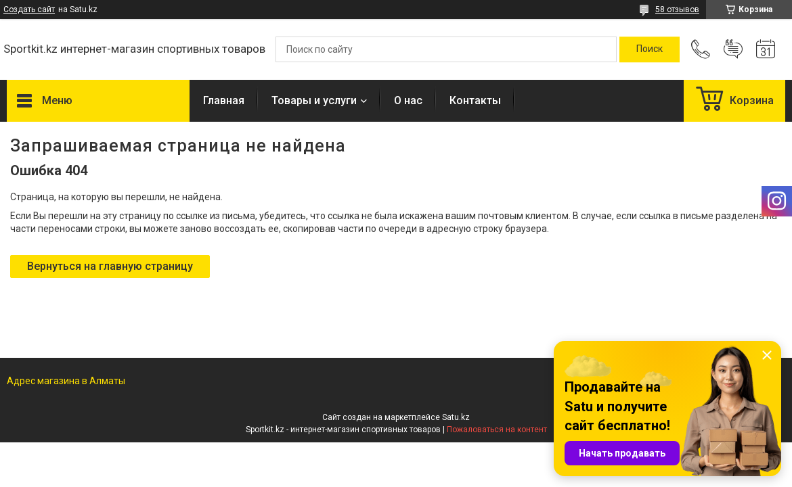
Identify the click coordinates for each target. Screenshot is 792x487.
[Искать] (649, 49)
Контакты (475, 100)
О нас (408, 100)
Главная (223, 100)
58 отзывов (677, 9)
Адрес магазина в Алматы (66, 380)
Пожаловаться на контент (497, 429)
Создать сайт (29, 9)
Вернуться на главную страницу (110, 266)
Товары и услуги (314, 100)
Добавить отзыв (733, 49)
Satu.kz (456, 417)
